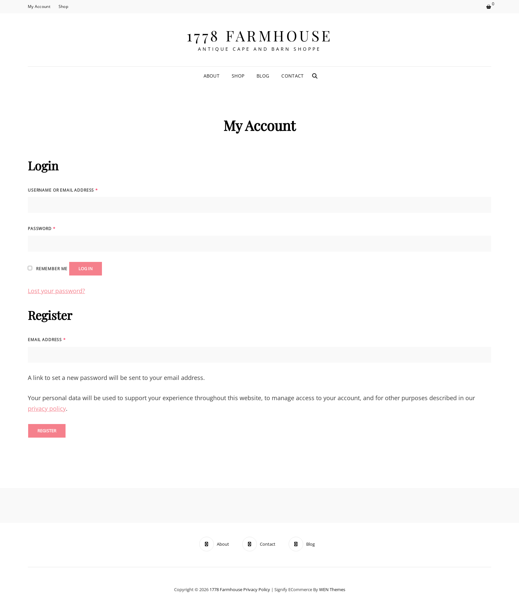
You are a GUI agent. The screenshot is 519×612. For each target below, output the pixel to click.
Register (46, 431)
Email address (47, 339)
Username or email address (63, 190)
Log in (85, 269)
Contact (292, 76)
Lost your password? (56, 291)
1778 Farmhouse (260, 35)
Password (42, 228)
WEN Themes (332, 589)
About (211, 76)
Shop (63, 6)
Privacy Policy (256, 589)
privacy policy (47, 408)
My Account (39, 6)
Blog (263, 76)
